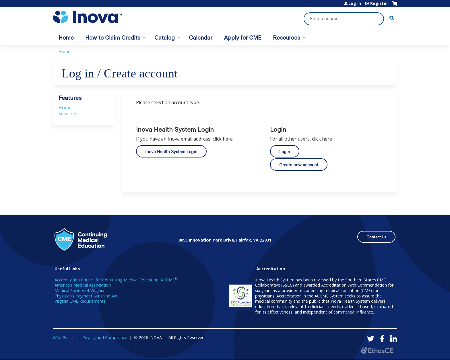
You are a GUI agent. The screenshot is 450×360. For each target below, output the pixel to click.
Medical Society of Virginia (79, 290)
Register (379, 3)
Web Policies (65, 337)
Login (284, 151)
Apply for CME (242, 37)
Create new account (298, 164)
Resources (286, 37)
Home (66, 37)
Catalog (164, 37)
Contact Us (376, 237)
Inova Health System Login (171, 151)
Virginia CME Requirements (80, 301)
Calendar (200, 37)
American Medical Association (83, 285)
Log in (354, 3)
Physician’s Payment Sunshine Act (86, 296)
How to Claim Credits (112, 37)
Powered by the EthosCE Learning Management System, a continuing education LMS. (376, 350)
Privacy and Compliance (104, 337)
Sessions (68, 113)
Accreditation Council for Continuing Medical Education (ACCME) (117, 280)
